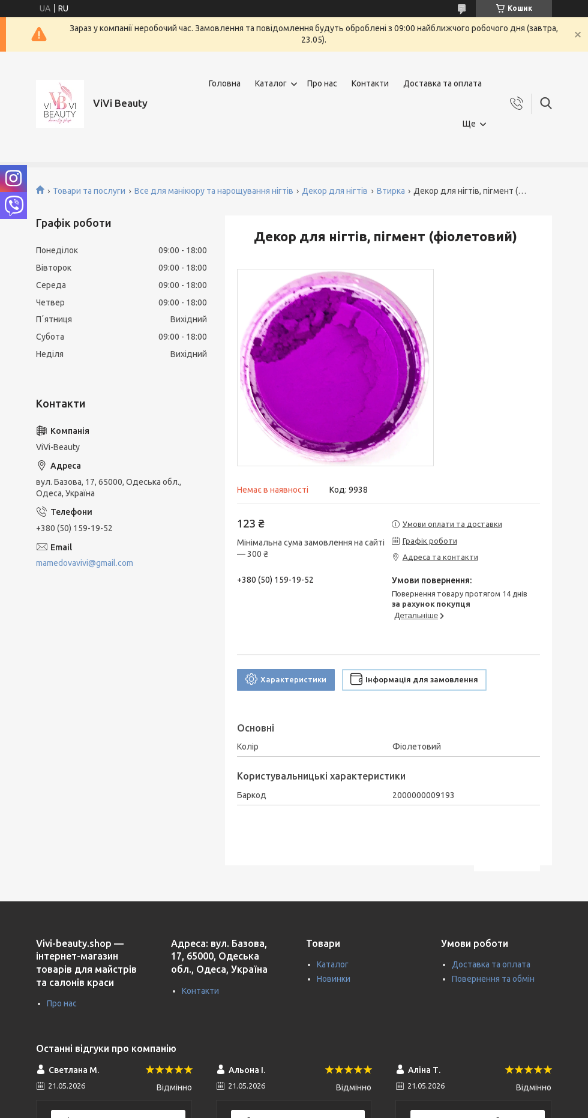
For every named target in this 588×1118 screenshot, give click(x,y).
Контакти (370, 83)
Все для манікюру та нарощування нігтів (213, 191)
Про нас (322, 83)
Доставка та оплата (442, 83)
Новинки (333, 979)
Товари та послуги (89, 191)
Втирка (391, 191)
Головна (225, 83)
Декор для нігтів (335, 191)
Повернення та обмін (493, 979)
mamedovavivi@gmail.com (84, 563)
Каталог (271, 83)
